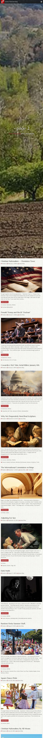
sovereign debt (14, 618)
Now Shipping (15, 134)
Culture (4, 304)
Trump (14, 360)
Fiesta (21, 671)
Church (4, 462)
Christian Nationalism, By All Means (15, 728)
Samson (29, 462)
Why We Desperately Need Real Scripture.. (18, 416)
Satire (7, 512)
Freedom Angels (33, 671)
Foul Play (26, 671)
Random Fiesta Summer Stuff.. (13, 623)
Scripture (33, 462)
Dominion (9, 304)
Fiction (4, 512)
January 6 (15, 411)
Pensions (8, 618)
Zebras (7, 673)
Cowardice (4, 411)
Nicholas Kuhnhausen (21, 462)
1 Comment (30, 470)
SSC (15, 565)
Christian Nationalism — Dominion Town (18, 261)
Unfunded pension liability (25, 618)
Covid (3, 618)
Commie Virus (13, 671)
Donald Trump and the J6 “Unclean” (15, 312)
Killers (19, 411)
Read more (5, 302)
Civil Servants (5, 360)
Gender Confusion (10, 462)
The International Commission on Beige (17, 467)
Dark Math (5, 571)
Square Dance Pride (9, 678)
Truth (37, 462)
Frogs (12, 565)
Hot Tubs (10, 411)
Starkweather (25, 411)
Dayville (4, 565)
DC (10, 360)
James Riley (21, 263)
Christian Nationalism (7, 307)
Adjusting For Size (8, 518)
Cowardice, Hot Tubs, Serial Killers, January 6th (20, 365)
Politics (14, 304)
